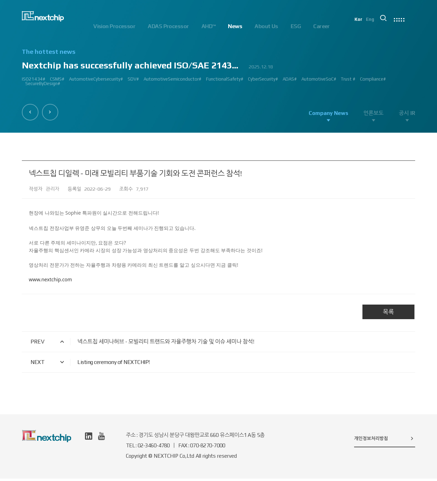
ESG (296, 26)
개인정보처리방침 (384, 441)
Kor (366, 26)
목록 (388, 314)
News (235, 26)
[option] (218, 70)
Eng (378, 26)
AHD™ (209, 26)
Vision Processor (114, 26)
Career (321, 26)
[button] (32, 110)
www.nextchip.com (50, 282)
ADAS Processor (168, 26)
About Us (266, 26)
